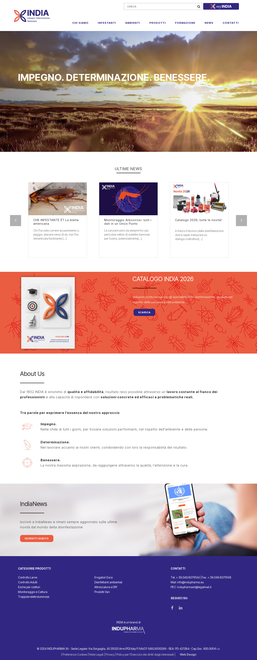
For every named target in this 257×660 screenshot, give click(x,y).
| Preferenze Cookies (74, 654)
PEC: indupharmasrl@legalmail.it (191, 587)
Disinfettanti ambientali (108, 582)
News (209, 23)
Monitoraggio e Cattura (32, 592)
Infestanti (107, 23)
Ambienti (132, 23)
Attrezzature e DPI (105, 587)
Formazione (185, 23)
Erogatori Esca (103, 577)
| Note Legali (96, 654)
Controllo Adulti (27, 582)
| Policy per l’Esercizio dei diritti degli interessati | (145, 654)
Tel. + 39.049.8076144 (185, 577)
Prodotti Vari (102, 592)
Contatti (231, 23)
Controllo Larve (27, 577)
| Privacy (109, 654)
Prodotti (157, 23)
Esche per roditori (29, 587)
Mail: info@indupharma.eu (187, 582)
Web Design (188, 654)
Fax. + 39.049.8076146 (216, 577)
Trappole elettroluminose (33, 596)
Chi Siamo (80, 23)
